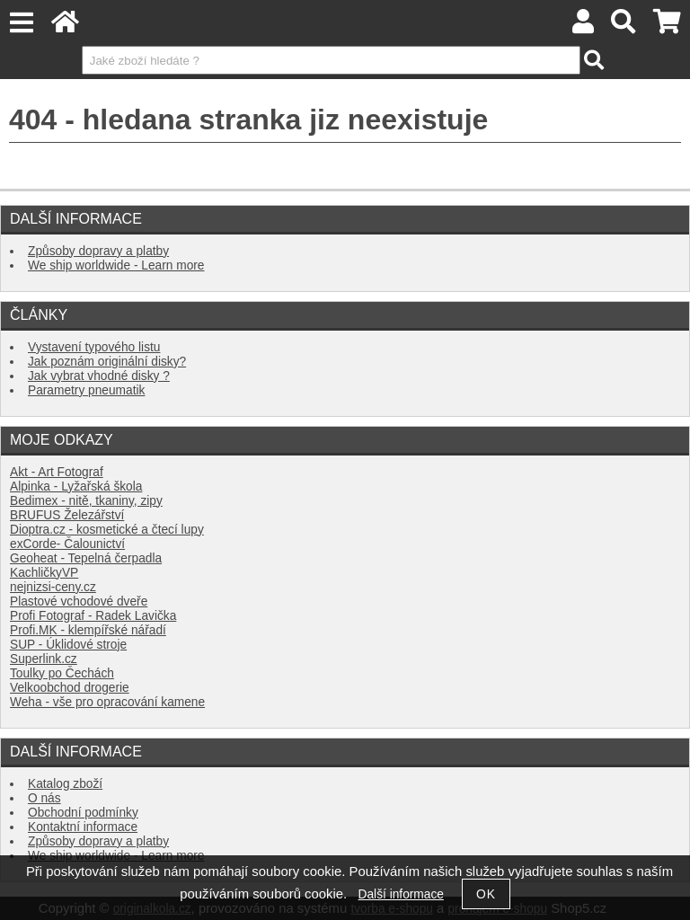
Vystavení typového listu (94, 347)
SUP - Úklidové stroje (68, 644)
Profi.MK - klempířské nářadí (88, 630)
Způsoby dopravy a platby (98, 251)
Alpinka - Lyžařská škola (76, 486)
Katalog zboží (65, 784)
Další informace (401, 894)
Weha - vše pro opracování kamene (107, 702)
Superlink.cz (43, 659)
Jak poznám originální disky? (107, 361)
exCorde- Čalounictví (67, 544)
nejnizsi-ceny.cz (53, 587)
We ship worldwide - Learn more (116, 265)
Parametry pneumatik (86, 390)
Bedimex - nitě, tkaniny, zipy (86, 501)
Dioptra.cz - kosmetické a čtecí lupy (107, 529)
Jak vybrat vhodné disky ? (99, 376)
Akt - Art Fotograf (56, 472)
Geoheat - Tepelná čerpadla (86, 558)
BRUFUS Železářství (67, 515)
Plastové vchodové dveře (78, 601)
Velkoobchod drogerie (69, 687)
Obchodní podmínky (83, 812)
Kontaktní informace (82, 827)
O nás (44, 798)
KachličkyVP (44, 572)
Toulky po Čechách (62, 673)
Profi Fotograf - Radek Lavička (93, 616)
